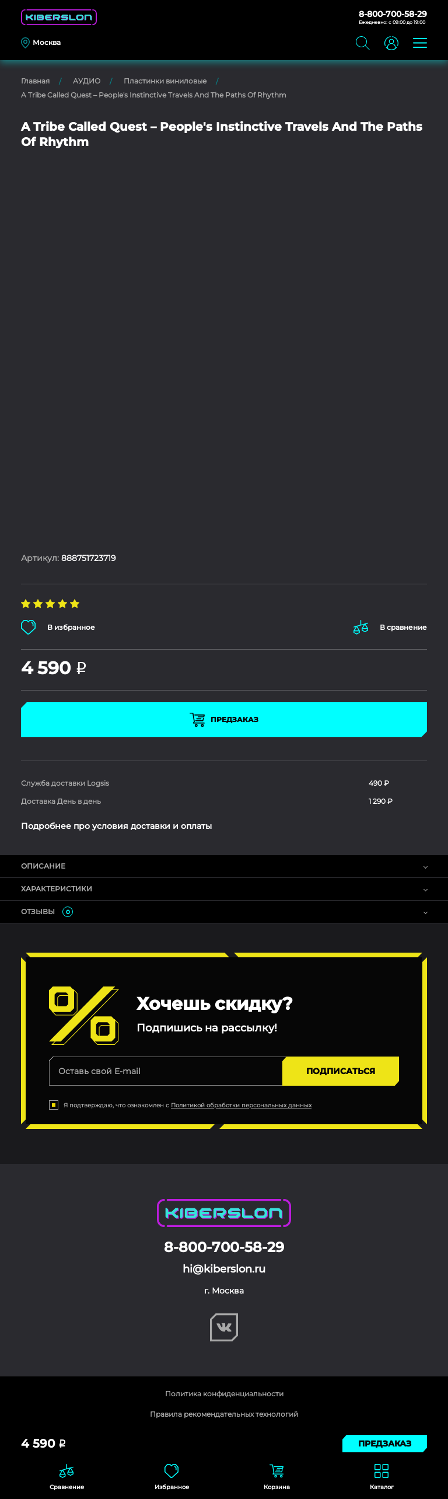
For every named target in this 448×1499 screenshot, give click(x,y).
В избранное (58, 627)
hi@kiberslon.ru (224, 1269)
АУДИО (86, 80)
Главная (35, 80)
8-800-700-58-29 (393, 14)
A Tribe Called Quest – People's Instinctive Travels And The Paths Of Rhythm (153, 94)
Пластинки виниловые (165, 80)
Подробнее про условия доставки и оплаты (116, 826)
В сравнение (390, 627)
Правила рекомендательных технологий (224, 1414)
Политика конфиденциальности (224, 1393)
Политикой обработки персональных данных (241, 1105)
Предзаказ (224, 720)
